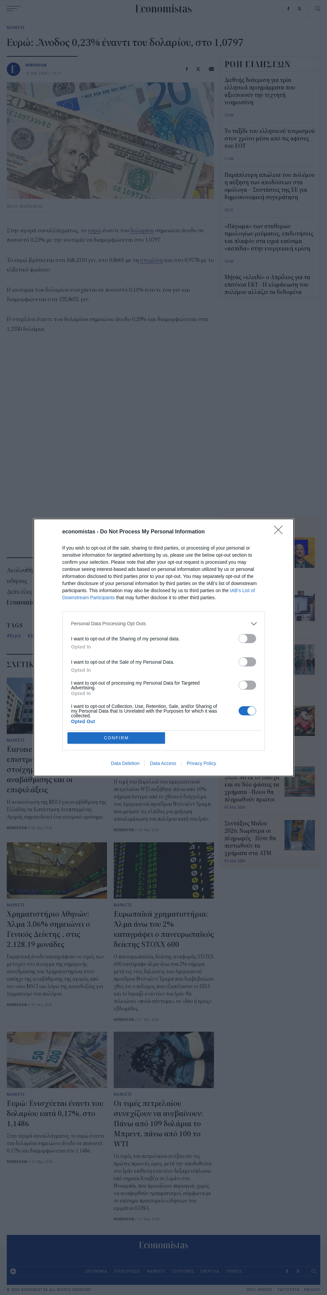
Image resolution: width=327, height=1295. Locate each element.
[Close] (280, 580)
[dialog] (164, 647)
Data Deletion (125, 715)
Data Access (163, 715)
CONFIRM (117, 688)
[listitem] (163, 672)
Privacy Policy (201, 715)
